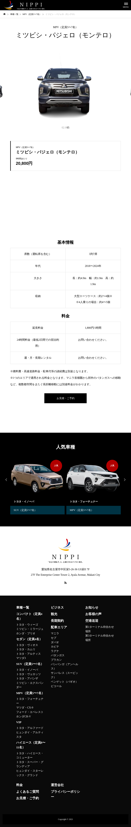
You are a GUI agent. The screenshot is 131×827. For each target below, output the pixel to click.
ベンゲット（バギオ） (64, 681)
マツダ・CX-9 (24, 707)
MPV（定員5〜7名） (65, 27)
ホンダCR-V (23, 716)
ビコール (56, 686)
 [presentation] (126, 480)
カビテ (55, 646)
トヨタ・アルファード (29, 727)
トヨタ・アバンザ (27, 678)
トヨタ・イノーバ (27, 669)
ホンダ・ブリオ (25, 633)
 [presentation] (5, 480)
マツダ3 (21, 658)
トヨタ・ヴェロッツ (28, 674)
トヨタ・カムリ (25, 649)
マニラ (55, 633)
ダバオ (55, 642)
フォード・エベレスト (29, 712)
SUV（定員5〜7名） (26, 510)
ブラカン (56, 659)
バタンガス (57, 655)
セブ (53, 637)
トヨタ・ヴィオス (27, 645)
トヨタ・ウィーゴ (27, 624)
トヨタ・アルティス (28, 653)
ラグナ (55, 651)
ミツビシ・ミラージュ (29, 628)
